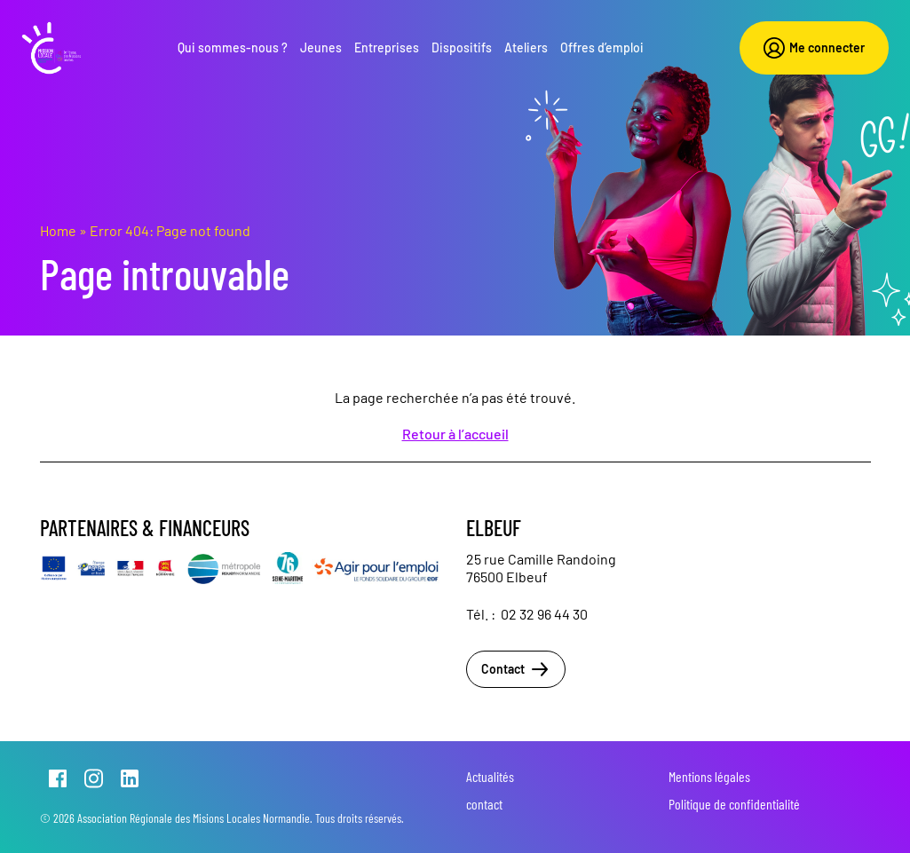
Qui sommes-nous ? (233, 47)
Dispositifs (461, 47)
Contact (515, 669)
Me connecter (814, 48)
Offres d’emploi (602, 47)
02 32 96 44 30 (544, 613)
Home (58, 230)
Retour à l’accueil (455, 433)
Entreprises (386, 47)
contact (484, 803)
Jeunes (321, 47)
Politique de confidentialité (734, 803)
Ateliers (526, 47)
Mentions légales (709, 776)
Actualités (490, 776)
